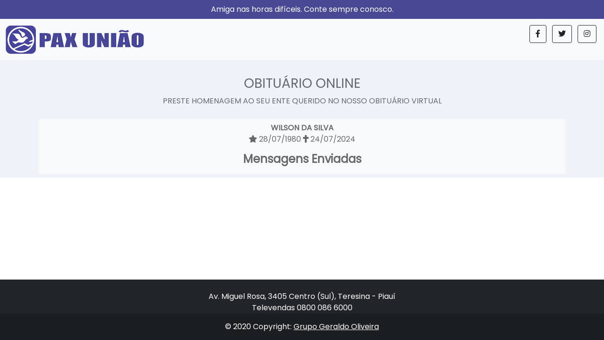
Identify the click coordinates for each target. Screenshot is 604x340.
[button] (537, 34)
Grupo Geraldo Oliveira (336, 326)
